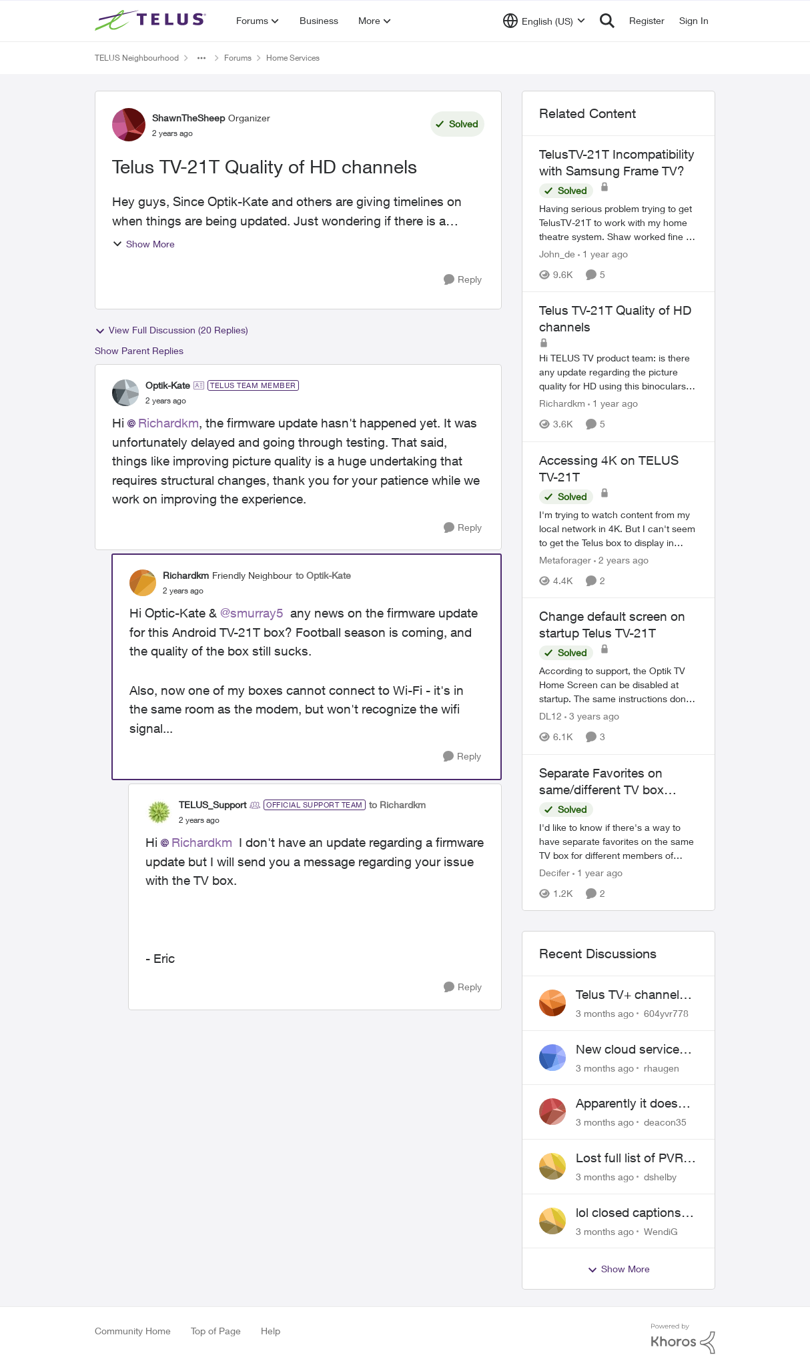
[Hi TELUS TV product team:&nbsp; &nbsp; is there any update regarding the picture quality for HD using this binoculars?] (618, 372)
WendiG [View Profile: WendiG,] (661, 1230)
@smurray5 (252, 612)
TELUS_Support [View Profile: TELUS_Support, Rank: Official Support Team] (212, 804)
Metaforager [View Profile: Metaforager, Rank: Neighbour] (565, 559)
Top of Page (216, 1330)
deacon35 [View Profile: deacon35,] (665, 1122)
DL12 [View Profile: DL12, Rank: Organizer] (550, 716)
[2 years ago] (621, 560)
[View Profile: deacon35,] (552, 1111)
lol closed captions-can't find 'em (631, 1213)
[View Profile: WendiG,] (552, 1221)
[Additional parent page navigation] (201, 58)
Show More (143, 243)
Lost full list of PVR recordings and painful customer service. (629, 1158)
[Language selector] (544, 20)
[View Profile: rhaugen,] (552, 1057)
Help (270, 1330)
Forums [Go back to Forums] (238, 58)
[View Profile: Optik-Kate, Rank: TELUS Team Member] (125, 392)
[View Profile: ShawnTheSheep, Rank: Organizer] (128, 124)
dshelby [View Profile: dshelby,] (660, 1176)
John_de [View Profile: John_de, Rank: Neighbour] (557, 253)
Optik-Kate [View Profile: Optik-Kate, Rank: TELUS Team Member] (167, 385)
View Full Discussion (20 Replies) (171, 330)
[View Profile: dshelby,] (552, 1166)
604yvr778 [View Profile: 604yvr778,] (666, 1013)
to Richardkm (397, 804)
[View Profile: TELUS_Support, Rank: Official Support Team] (158, 812)
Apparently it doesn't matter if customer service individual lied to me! (635, 1104)
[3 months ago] (605, 1013)
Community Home (133, 1330)
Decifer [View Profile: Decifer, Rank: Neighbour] (554, 872)
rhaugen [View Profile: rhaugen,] (661, 1067)
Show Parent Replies (139, 350)
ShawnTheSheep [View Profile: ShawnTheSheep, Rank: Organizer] (188, 117)
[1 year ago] (603, 254)
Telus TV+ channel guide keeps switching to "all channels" (627, 995)
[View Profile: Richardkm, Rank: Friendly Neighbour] (142, 582)
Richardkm (168, 422)
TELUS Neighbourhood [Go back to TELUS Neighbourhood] (137, 58)
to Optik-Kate (323, 575)
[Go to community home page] (152, 20)
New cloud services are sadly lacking (631, 1050)
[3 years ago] (591, 717)
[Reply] (462, 280)
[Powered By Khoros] (683, 1339)
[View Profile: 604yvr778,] (552, 1003)
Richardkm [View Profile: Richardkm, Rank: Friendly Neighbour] (186, 575)
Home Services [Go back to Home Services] (293, 58)
